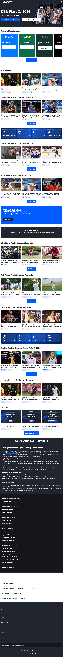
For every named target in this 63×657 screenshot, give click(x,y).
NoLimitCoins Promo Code (8, 567)
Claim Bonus (9, 47)
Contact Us (3, 632)
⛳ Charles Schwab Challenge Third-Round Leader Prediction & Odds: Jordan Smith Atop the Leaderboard (31, 89)
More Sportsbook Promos (31, 433)
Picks (10, 19)
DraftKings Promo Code (7, 509)
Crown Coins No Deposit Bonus (9, 556)
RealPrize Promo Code (7, 562)
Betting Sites (3, 620)
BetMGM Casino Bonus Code (8, 540)
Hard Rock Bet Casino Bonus (8, 551)
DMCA (2, 637)
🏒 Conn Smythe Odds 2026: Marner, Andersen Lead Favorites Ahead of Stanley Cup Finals (52, 162)
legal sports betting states (11, 463)
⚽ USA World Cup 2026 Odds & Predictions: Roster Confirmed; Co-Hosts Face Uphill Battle (31, 398)
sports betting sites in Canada (16, 456)
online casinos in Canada (24, 490)
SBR (4, 451)
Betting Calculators (5, 614)
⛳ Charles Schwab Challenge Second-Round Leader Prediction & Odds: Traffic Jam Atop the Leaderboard (51, 293)
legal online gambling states (26, 463)
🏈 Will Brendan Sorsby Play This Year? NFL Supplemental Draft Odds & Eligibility (51, 261)
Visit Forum (8, 219)
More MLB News (31, 201)
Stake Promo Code (6, 520)
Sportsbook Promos (5, 609)
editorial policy (48, 454)
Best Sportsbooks (4, 622)
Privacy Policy (4, 634)
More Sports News (31, 373)
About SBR (3, 640)
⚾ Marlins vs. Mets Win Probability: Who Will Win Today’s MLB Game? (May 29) (10, 194)
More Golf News (31, 301)
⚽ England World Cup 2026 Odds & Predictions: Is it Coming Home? (52, 398)
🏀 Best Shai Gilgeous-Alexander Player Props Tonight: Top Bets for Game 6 (31, 116)
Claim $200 (27, 47)
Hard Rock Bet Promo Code (8, 517)
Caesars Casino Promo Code (8, 543)
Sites (32, 19)
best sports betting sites (12, 452)
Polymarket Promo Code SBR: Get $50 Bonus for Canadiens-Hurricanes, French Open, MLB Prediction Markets (10, 426)
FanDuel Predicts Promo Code (9, 532)
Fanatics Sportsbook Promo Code (10, 515)
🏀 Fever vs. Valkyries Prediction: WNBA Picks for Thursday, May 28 (51, 366)
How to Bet (3, 617)
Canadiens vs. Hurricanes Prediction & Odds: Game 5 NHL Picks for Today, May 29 (10, 162)
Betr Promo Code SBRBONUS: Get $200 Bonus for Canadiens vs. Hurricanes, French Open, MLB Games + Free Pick (51, 426)
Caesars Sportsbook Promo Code (10, 506)
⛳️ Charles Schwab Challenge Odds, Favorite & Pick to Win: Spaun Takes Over (31, 293)
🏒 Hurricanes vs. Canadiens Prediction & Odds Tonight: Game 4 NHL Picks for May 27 (31, 162)
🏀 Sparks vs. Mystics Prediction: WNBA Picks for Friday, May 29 (10, 366)
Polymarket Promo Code (7, 528)
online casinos (13, 485)
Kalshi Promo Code (6, 523)
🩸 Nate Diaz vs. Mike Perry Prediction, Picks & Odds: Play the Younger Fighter (31, 326)
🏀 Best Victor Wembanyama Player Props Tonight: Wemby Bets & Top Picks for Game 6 (10, 116)
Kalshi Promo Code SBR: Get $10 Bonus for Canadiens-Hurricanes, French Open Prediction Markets (31, 426)
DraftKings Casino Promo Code (9, 545)
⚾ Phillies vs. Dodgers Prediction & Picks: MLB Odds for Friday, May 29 (52, 88)
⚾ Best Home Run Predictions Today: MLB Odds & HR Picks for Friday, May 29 (51, 194)
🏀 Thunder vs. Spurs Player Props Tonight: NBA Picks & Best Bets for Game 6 (51, 116)
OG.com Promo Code (7, 526)
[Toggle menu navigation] (61, 2)
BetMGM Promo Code (7, 504)
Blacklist (3, 612)
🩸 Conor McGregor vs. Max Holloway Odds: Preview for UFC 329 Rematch (10, 326)
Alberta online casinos (42, 469)
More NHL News (31, 169)
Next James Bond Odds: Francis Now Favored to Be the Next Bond (31, 366)
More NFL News (31, 268)
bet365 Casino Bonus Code (8, 537)
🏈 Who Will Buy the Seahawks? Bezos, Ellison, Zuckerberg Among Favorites (10, 261)
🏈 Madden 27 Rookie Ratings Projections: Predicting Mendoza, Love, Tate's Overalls (31, 261)
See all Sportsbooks (31, 60)
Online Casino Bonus (5, 625)
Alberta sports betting (21, 469)
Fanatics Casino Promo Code (8, 548)
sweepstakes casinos (23, 485)
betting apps (39, 454)
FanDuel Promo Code (7, 512)
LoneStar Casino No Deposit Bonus (10, 559)
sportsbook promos (9, 476)
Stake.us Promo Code (7, 565)
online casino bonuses (39, 488)
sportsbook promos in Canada (11, 478)
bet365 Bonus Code (6, 501)
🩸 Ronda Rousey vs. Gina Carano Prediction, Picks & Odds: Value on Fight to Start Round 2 (51, 326)
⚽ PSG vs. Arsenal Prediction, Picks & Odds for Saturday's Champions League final (10, 89)
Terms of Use (3, 629)
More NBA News (31, 123)
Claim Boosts (45, 48)
